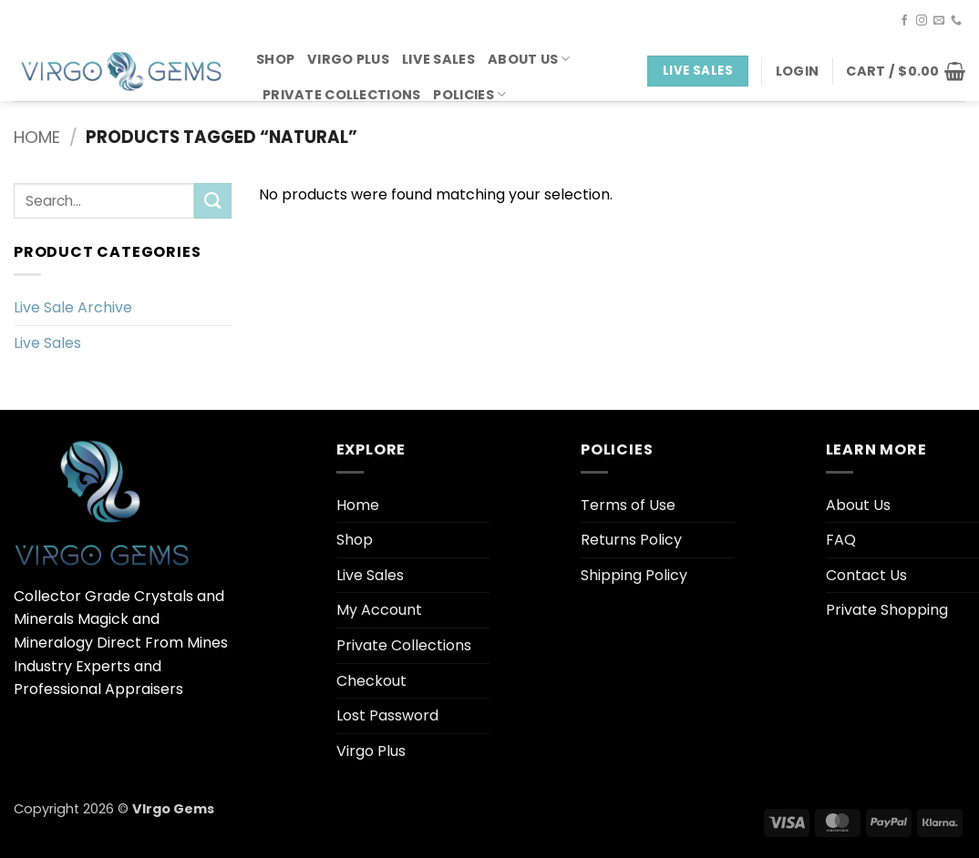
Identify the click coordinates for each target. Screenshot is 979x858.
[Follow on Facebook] (904, 21)
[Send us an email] (938, 21)
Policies (469, 95)
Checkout (371, 680)
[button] (797, 71)
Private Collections (341, 95)
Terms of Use (628, 505)
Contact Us (866, 575)
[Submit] (212, 201)
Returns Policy (631, 539)
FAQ (841, 539)
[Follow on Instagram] (921, 21)
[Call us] (956, 21)
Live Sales (438, 59)
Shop (275, 59)
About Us (529, 59)
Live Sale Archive (73, 307)
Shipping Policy (634, 575)
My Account (379, 609)
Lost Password (387, 715)
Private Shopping (887, 609)
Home (37, 137)
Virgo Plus (348, 59)
